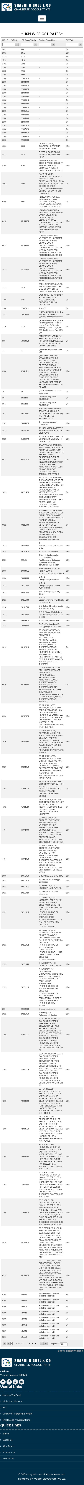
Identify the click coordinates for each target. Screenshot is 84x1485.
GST (5, 1407)
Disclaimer (8, 1458)
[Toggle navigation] (42, 18)
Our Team (8, 1446)
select (66, 1344)
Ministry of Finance (12, 1401)
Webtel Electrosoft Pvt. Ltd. (49, 1478)
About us (8, 1439)
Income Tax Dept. (12, 1395)
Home (6, 1433)
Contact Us (9, 1452)
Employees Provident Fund (16, 1419)
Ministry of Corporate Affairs (17, 1413)
